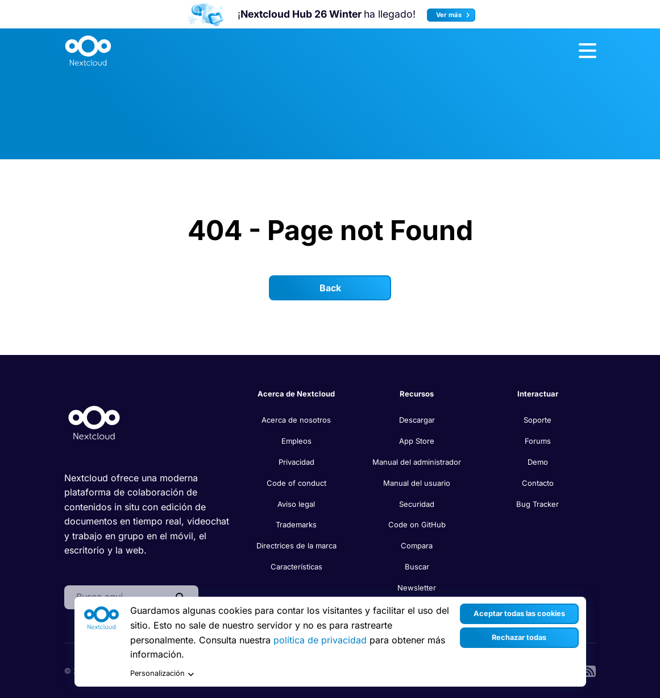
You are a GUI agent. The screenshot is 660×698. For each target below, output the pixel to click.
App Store (416, 440)
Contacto (538, 483)
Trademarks (296, 524)
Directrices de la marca (296, 545)
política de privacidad (320, 640)
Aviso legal (296, 504)
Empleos (296, 440)
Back (330, 288)
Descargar (417, 419)
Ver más (454, 15)
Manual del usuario (416, 483)
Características (296, 566)
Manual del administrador (416, 461)
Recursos (417, 393)
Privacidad (296, 461)
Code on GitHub (417, 524)
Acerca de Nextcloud (296, 393)
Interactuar (537, 393)
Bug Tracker (537, 504)
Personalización (162, 674)
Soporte (537, 419)
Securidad (416, 504)
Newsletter (416, 587)
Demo (538, 461)
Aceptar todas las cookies (519, 613)
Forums (538, 440)
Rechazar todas (519, 637)
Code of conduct (296, 483)
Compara (417, 545)
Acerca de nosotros (296, 419)
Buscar (417, 566)
